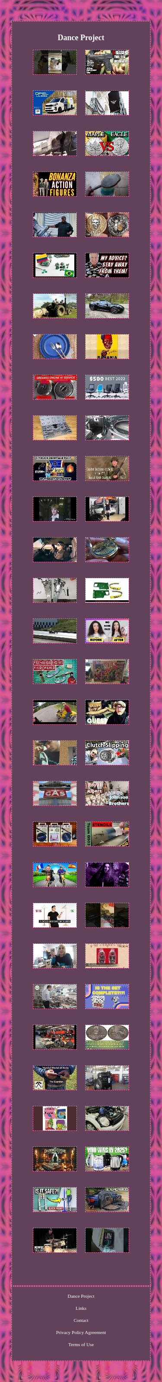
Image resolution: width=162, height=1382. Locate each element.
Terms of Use (81, 1344)
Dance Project (81, 1296)
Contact (80, 1320)
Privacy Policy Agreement (81, 1332)
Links (81, 1308)
